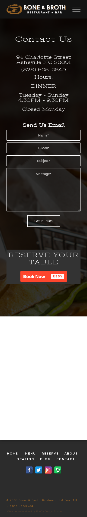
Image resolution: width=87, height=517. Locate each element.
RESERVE (50, 453)
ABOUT (71, 453)
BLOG (45, 459)
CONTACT (65, 459)
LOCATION (24, 459)
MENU (30, 453)
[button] (43, 276)
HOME (12, 453)
